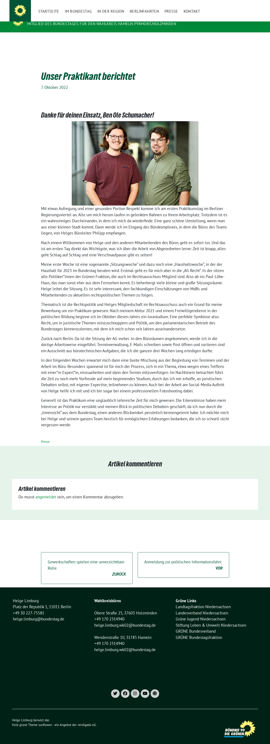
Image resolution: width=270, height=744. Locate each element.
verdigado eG (87, 718)
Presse (45, 435)
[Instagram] (181, 4)
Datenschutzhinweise (226, 4)
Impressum (201, 4)
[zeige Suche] (250, 4)
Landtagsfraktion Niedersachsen (203, 600)
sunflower (45, 718)
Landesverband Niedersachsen (202, 606)
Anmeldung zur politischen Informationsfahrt (183, 558)
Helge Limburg (44, 17)
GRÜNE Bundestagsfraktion (199, 630)
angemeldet (45, 490)
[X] (188, 4)
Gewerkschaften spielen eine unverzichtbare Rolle (87, 562)
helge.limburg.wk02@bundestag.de (125, 618)
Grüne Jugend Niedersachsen (201, 612)
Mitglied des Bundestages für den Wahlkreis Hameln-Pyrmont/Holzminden (101, 23)
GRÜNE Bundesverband (196, 624)
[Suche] (244, 4)
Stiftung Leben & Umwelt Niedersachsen (211, 618)
